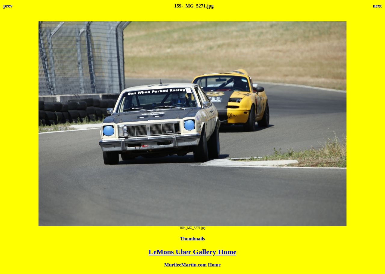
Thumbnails (192, 238)
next (377, 5)
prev (8, 5)
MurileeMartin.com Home (192, 265)
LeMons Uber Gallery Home (192, 252)
